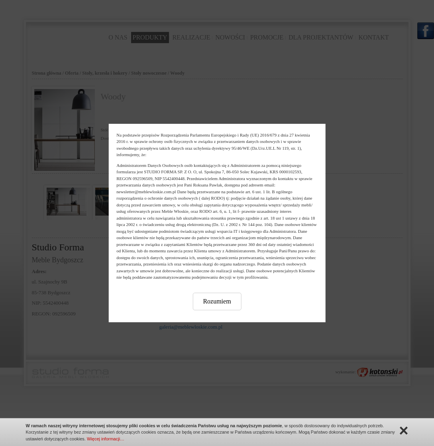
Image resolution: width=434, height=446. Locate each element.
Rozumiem (217, 301)
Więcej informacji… (105, 438)
